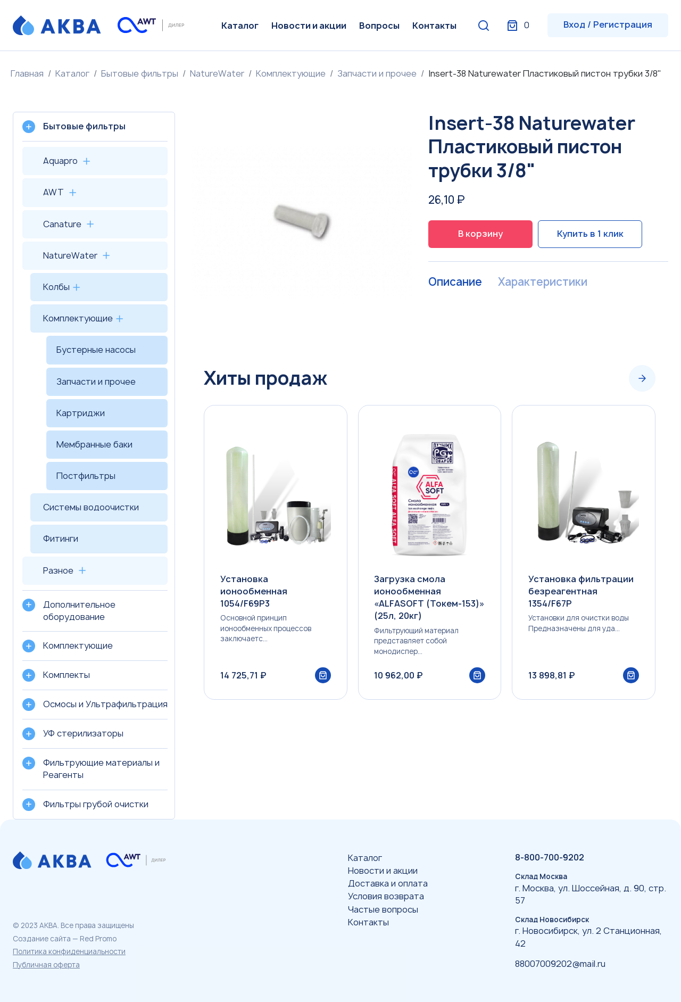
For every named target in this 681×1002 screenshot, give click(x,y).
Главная (27, 73)
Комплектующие (291, 73)
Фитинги (60, 538)
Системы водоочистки (91, 507)
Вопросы (379, 25)
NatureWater (217, 73)
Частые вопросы (383, 909)
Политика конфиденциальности (69, 951)
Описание (454, 282)
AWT (53, 192)
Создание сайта (42, 938)
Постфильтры (85, 476)
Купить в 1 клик (590, 233)
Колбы (56, 287)
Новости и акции (308, 25)
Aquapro (60, 161)
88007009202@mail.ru (560, 964)
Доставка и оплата (388, 883)
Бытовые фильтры (139, 73)
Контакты (434, 25)
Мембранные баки (94, 444)
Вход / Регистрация (607, 24)
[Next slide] (642, 378)
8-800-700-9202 (549, 857)
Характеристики (541, 282)
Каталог (240, 25)
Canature (62, 224)
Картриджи (80, 413)
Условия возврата (386, 896)
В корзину (480, 233)
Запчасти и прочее (377, 73)
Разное (58, 570)
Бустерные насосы (96, 349)
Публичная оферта (46, 965)
